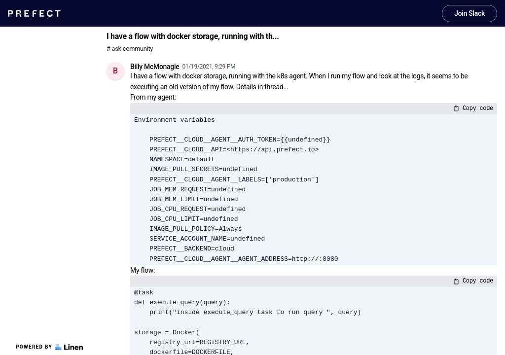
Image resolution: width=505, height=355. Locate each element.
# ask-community (130, 48)
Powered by (49, 347)
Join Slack (469, 13)
